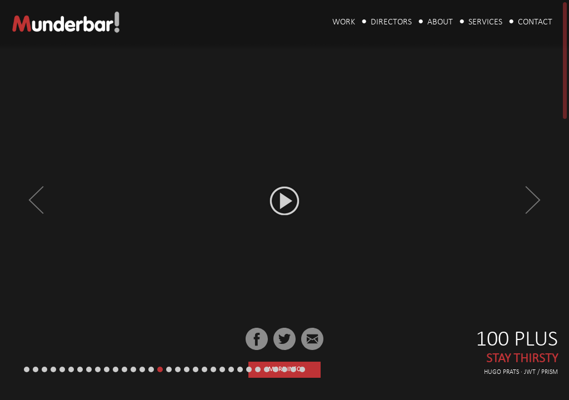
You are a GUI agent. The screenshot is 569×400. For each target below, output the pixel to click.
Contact (535, 22)
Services (485, 22)
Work (343, 22)
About (440, 22)
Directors (391, 22)
